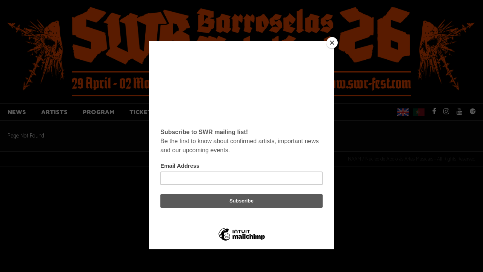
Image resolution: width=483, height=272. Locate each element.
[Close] (332, 42)
